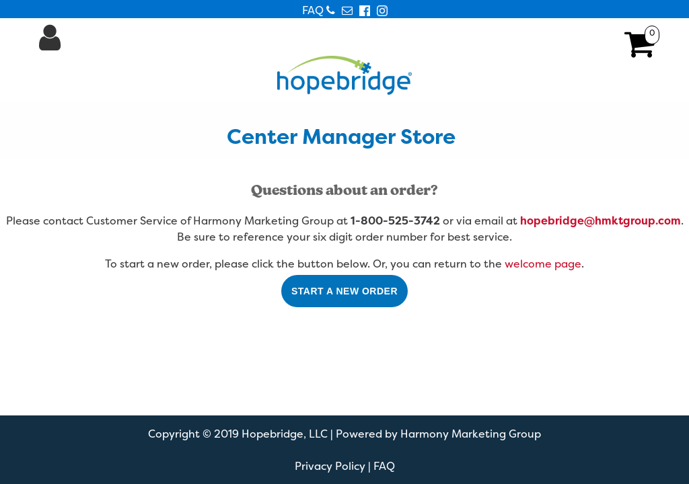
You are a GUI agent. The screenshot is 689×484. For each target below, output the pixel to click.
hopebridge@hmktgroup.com (600, 220)
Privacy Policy (330, 465)
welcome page (543, 263)
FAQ (313, 10)
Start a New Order (344, 291)
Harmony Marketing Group (470, 433)
